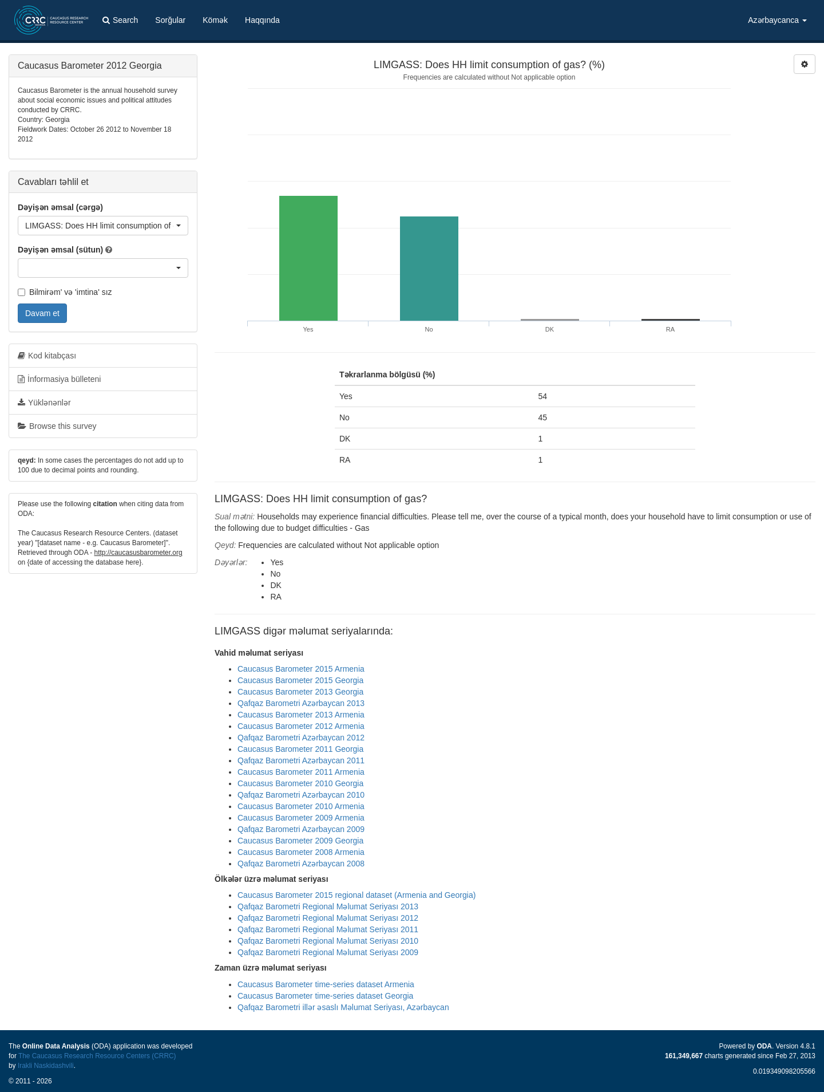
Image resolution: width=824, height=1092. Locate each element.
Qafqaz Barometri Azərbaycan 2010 (301, 794)
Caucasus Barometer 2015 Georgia (300, 680)
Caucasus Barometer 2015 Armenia (301, 668)
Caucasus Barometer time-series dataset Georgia (325, 995)
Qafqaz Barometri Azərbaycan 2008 (301, 863)
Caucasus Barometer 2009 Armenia (301, 817)
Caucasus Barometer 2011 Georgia (300, 749)
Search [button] (120, 20)
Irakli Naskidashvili (46, 1066)
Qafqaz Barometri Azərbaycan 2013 (301, 703)
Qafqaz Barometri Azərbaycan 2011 (301, 760)
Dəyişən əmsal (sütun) (60, 249)
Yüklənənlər (44, 402)
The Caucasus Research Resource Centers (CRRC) (97, 1056)
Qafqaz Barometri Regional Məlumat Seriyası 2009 (327, 952)
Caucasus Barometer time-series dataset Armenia (325, 984)
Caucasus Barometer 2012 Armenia (301, 726)
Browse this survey (57, 426)
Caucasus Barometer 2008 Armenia (301, 852)
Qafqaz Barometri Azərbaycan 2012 (301, 737)
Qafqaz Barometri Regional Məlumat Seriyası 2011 (327, 929)
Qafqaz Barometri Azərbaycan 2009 (301, 829)
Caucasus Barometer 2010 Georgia (300, 783)
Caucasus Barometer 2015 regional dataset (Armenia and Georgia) (356, 895)
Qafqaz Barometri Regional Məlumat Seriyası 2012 (327, 918)
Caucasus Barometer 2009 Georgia (300, 840)
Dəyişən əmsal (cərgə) (60, 207)
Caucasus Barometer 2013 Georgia (300, 691)
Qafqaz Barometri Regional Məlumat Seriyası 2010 (327, 940)
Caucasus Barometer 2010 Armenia (301, 806)
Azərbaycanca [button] (777, 20)
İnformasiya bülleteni (59, 379)
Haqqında (262, 20)
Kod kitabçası (47, 355)
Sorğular (170, 20)
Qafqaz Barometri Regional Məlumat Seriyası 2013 (327, 906)
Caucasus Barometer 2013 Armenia (301, 714)
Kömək (215, 20)
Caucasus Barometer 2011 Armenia (301, 771)
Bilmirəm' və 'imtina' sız (65, 292)
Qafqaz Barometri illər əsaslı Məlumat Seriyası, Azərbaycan (343, 1007)
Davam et (42, 313)
